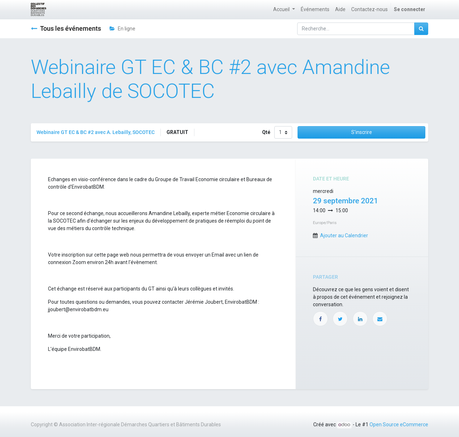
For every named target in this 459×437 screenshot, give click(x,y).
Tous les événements (66, 28)
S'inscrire (361, 132)
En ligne (122, 28)
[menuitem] (315, 9)
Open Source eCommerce (398, 424)
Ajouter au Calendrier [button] (344, 235)
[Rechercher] (421, 29)
